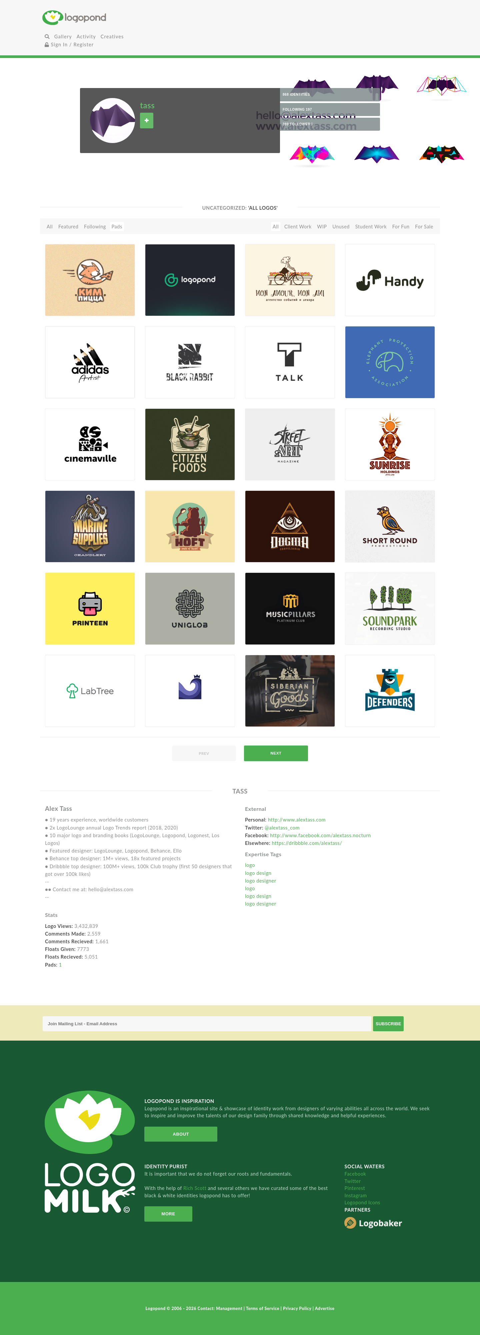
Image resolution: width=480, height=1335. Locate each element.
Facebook (355, 1174)
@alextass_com (282, 828)
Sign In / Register (69, 44)
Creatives (112, 36)
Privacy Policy (298, 1308)
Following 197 (297, 109)
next (276, 753)
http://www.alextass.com (297, 820)
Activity (86, 36)
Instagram (355, 1195)
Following (95, 226)
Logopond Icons (362, 1202)
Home (108, 17)
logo (250, 865)
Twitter (352, 1181)
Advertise (325, 1308)
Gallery (63, 36)
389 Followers (298, 124)
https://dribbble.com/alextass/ (307, 843)
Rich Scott (195, 1188)
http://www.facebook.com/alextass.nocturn (320, 835)
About (181, 1134)
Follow (146, 120)
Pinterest (354, 1188)
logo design (258, 873)
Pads (117, 226)
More (168, 1213)
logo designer (260, 881)
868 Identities (296, 94)
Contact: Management (221, 1308)
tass (147, 105)
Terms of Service (263, 1308)
